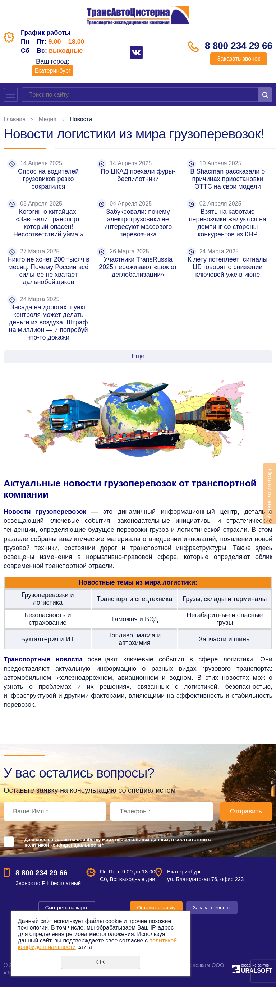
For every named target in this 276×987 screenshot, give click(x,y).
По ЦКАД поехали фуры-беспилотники (138, 175)
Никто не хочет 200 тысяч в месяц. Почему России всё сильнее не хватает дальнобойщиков (49, 271)
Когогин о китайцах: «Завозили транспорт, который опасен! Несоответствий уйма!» (48, 223)
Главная (15, 119)
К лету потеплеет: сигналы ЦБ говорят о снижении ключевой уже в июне (228, 267)
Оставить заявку (156, 907)
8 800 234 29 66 (238, 45)
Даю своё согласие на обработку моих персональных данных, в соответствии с (117, 842)
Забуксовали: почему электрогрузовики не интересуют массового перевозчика (139, 223)
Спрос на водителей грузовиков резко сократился (49, 179)
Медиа (47, 119)
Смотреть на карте (66, 907)
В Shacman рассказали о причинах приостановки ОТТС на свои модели (228, 179)
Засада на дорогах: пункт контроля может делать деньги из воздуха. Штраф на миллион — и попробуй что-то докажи (49, 322)
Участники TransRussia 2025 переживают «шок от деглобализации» (139, 267)
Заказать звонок (238, 59)
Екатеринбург (52, 71)
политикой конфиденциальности (62, 845)
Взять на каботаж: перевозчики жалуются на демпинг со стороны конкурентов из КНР (228, 223)
